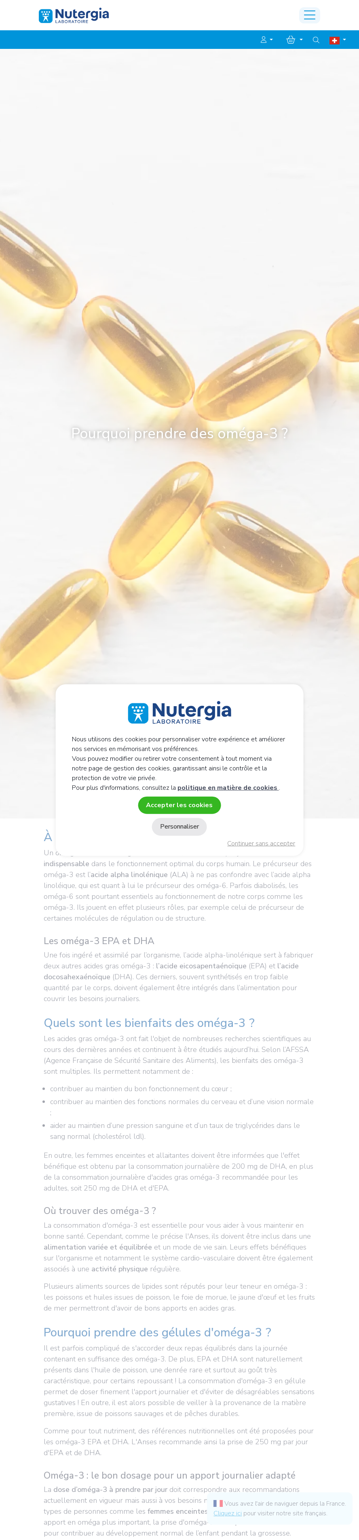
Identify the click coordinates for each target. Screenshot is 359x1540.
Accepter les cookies (179, 805)
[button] (266, 40)
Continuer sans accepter (261, 843)
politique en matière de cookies (228, 787)
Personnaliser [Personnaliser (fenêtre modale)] (179, 826)
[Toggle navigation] (309, 15)
